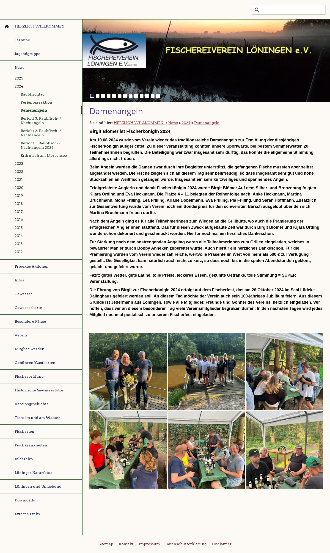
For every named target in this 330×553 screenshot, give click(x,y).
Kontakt (126, 544)
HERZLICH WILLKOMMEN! (139, 123)
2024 (186, 123)
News (173, 123)
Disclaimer (222, 544)
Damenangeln (207, 123)
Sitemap (106, 544)
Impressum (149, 544)
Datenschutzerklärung (185, 544)
